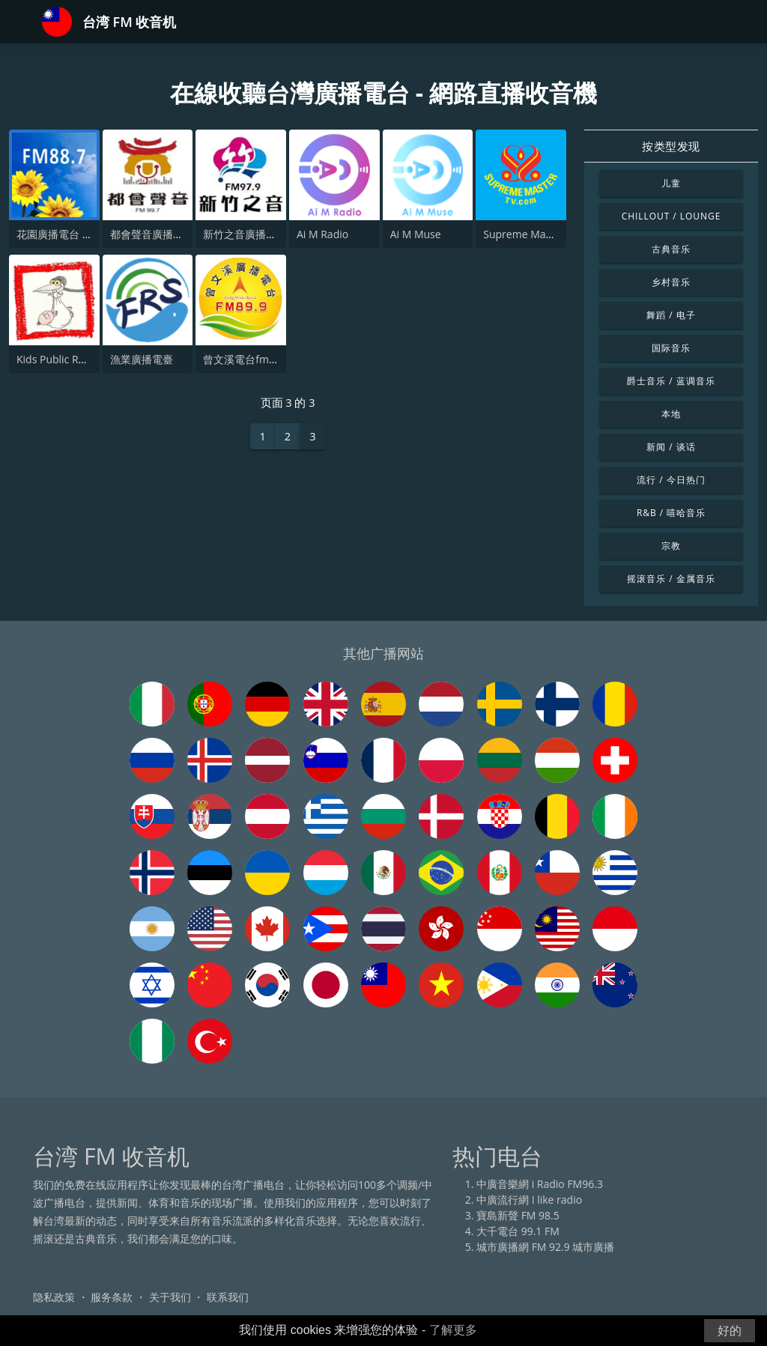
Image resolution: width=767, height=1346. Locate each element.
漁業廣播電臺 (141, 359)
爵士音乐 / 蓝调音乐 (671, 381)
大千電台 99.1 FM (518, 1231)
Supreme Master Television (549, 234)
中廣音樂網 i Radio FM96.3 (539, 1184)
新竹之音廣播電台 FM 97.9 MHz (278, 234)
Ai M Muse (415, 234)
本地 (671, 413)
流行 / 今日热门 (671, 479)
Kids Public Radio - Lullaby (79, 359)
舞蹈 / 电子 (670, 315)
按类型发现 (671, 146)
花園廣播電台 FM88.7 (67, 234)
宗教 (671, 545)
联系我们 (228, 1297)
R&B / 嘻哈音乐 (671, 512)
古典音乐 (671, 249)
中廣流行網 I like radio (529, 1199)
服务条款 (112, 1297)
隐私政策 (54, 1297)
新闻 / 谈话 (670, 446)
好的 (730, 1330)
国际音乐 (671, 348)
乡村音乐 (671, 282)
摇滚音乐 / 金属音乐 (671, 578)
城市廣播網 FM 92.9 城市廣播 (545, 1247)
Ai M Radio (322, 234)
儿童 (671, 183)
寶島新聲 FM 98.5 (518, 1215)
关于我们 (170, 1297)
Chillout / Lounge (671, 216)
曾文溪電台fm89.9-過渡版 (263, 359)
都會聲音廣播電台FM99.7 (170, 234)
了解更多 (453, 1330)
